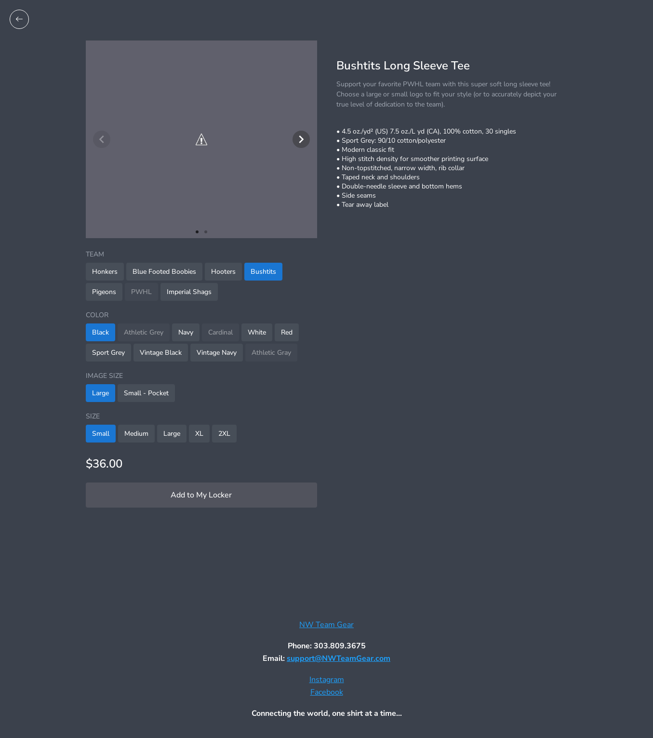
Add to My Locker (201, 495)
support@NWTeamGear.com (338, 658)
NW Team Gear (326, 624)
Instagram (326, 679)
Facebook (326, 692)
